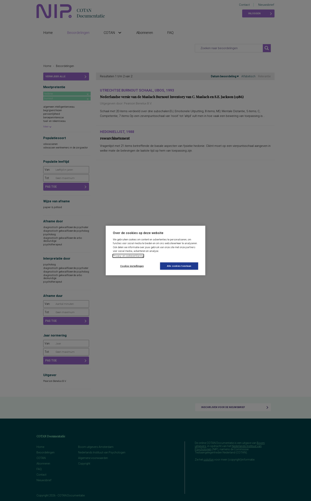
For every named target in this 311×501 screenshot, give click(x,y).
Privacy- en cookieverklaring (128, 255)
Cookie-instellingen (132, 266)
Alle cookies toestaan (179, 266)
